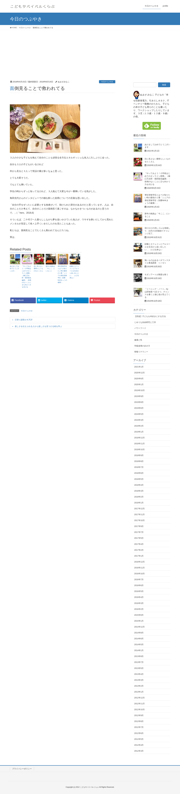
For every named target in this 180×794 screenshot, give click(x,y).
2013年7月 (139, 662)
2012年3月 (139, 751)
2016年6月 (139, 585)
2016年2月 (139, 609)
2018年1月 (139, 503)
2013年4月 (139, 674)
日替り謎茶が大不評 (23, 320)
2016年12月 (139, 562)
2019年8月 (139, 402)
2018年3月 (139, 491)
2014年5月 (139, 644)
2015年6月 (139, 615)
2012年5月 (139, 739)
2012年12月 (139, 698)
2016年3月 (139, 603)
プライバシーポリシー (22, 769)
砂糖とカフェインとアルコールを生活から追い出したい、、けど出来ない (74, 272)
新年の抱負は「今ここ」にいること (50, 268)
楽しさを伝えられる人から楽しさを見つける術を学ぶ (38, 326)
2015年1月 (139, 621)
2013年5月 (139, 668)
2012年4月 (139, 745)
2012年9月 (139, 715)
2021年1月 (139, 367)
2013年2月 (139, 686)
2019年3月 (139, 420)
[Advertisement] (90, 51)
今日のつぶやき (107, 82)
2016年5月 (139, 591)
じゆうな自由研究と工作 (145, 322)
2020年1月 (139, 384)
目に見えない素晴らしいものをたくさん (38, 268)
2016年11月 (139, 568)
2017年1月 (139, 556)
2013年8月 (139, 656)
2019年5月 (139, 414)
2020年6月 (139, 378)
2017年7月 (139, 532)
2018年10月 (139, 449)
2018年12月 (139, 438)
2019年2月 (139, 426)
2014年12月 (139, 627)
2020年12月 (139, 373)
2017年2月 (139, 550)
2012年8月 (139, 721)
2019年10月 (139, 390)
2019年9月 (139, 396)
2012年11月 (139, 703)
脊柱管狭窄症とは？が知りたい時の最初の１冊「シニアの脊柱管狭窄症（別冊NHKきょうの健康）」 (62, 274)
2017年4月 (139, 544)
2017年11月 (139, 514)
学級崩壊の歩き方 (142, 346)
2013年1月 (139, 692)
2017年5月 (139, 538)
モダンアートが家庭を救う (156, 274)
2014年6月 (139, 638)
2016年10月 (139, 573)
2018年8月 (139, 461)
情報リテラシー (141, 352)
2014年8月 (139, 633)
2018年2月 (139, 497)
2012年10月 (139, 709)
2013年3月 (139, 680)
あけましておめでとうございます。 (14, 268)
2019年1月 (139, 432)
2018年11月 (139, 443)
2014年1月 (139, 650)
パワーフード (140, 328)
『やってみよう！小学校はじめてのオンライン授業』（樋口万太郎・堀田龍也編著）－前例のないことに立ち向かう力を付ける (26, 276)
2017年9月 (139, 526)
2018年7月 (139, 467)
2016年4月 (139, 597)
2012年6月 (139, 733)
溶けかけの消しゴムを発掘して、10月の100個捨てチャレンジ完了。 (157, 231)
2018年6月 (139, 473)
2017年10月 (139, 520)
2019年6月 (139, 408)
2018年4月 (139, 485)
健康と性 (138, 340)
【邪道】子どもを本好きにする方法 (150, 316)
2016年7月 (139, 579)
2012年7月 (139, 727)
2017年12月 (139, 508)
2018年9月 (139, 455)
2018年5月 (139, 479)
